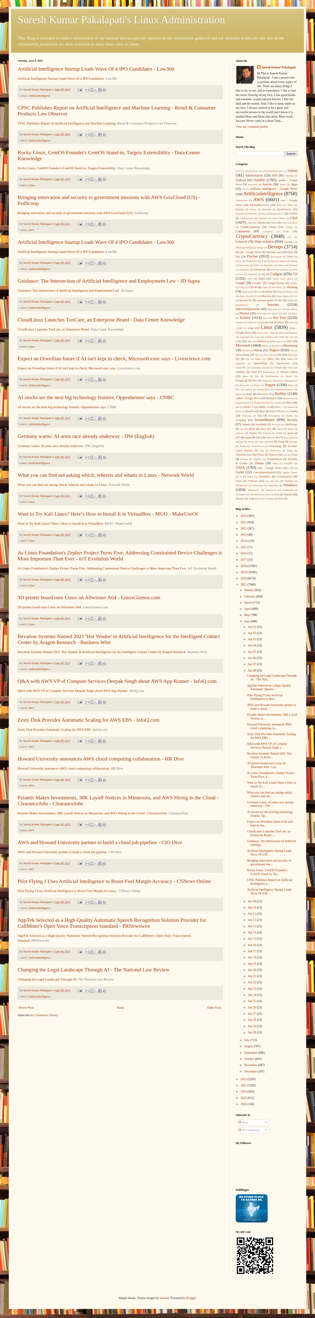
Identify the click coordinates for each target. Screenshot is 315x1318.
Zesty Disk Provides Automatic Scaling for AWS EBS (54, 729)
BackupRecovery (259, 205)
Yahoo (258, 498)
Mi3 (289, 341)
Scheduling (274, 415)
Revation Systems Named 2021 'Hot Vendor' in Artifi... (269, 755)
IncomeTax (245, 300)
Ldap (251, 328)
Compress (268, 231)
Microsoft (243, 345)
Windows (290, 485)
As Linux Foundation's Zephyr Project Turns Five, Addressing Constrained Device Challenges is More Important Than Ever (102, 568)
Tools (294, 454)
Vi (241, 476)
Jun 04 (252, 645)
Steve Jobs (288, 437)
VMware (253, 481)
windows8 (288, 490)
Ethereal (293, 265)
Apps (294, 184)
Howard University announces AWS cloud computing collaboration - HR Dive (101, 759)
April (247, 608)
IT (277, 313)
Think (290, 450)
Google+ (257, 283)
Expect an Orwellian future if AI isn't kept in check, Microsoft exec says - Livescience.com (114, 358)
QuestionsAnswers (284, 389)
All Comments (249, 1130)
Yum (281, 498)
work (267, 494)
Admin (292, 171)
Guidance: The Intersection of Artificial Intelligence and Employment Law (68, 290)
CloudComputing (250, 227)
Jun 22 (252, 982)
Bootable (266, 209)
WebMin (289, 481)
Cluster (272, 227)
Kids (291, 322)
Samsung (246, 415)
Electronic (244, 265)
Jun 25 (252, 1001)
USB (291, 468)
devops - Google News (248, 252)
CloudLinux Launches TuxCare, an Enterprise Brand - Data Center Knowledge (101, 320)
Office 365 (273, 358)
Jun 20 (252, 970)
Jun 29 (252, 1026)
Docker (252, 256)
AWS (31, 230)
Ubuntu (259, 463)
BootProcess (284, 209)
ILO (295, 296)
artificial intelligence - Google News (273, 188)
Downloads (276, 256)
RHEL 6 (263, 407)
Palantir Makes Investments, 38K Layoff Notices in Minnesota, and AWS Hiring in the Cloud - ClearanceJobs (92, 813)
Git (295, 274)
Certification (246, 218)
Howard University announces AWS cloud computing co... (269, 726)
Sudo (261, 441)
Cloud (294, 222)
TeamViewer (257, 446)
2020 (244, 578)
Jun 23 (252, 988)
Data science (264, 241)
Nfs (280, 354)
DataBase (289, 241)
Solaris (253, 433)
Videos (250, 476)
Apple (282, 184)
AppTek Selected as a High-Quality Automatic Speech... (269, 687)
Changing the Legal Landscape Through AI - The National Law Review (94, 970)
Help (279, 291)
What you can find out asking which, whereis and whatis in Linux (62, 484)
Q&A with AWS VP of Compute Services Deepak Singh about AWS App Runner (73, 691)
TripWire (257, 459)
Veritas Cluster (289, 472)
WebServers (242, 485)
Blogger (191, 1298)
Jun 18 (252, 957)
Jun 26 (252, 1007)
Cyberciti (241, 241)
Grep (241, 287)
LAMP (239, 328)
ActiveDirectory (275, 171)
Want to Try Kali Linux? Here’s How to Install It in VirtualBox (60, 523)
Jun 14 (252, 932)
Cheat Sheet (278, 218)
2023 (244, 1085)
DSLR (260, 261)
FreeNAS (252, 274)
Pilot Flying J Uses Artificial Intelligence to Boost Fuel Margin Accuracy (67, 891)
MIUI (265, 345)
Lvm (238, 341)
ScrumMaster (264, 420)
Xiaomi (288, 494)
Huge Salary (282, 296)
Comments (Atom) (46, 1015)
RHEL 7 (279, 407)
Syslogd (293, 441)
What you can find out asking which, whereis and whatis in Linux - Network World (106, 475)
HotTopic (240, 296)
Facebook (244, 269)
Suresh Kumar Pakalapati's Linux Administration (121, 20)
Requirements (242, 402)
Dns (238, 256)
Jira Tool (279, 317)
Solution (266, 433)
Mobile (275, 345)
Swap (281, 441)
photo (245, 376)
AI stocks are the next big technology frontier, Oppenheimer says (62, 407)
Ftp (263, 274)
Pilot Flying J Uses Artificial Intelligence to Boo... (264, 697)
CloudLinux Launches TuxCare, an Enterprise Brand (53, 329)
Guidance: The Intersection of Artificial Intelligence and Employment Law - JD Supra (109, 281)
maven (279, 341)
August (249, 1046)
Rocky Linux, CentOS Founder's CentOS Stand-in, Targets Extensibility (66, 168)
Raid (249, 394)
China (249, 222)
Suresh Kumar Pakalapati (278, 67)
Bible (290, 205)
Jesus (265, 318)
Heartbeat (267, 291)
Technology (275, 446)
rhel (237, 407)
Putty (290, 385)
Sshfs (268, 437)
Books (253, 209)
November (251, 1065)
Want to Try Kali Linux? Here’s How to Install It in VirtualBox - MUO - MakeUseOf (108, 514)
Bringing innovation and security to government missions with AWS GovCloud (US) (75, 213)
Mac (250, 341)
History (290, 291)
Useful (240, 472)
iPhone (294, 309)
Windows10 (253, 490)
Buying (273, 213)
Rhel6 (291, 407)
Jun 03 (252, 639)
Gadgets (276, 274)
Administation (254, 175)
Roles (238, 411)
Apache (267, 184)
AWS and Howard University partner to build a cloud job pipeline (62, 852)
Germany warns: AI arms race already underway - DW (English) (86, 436)
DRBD (290, 256)
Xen (276, 494)
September (251, 1052)
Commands (243, 231)
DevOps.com (273, 252)
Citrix (284, 222)
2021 (244, 584)
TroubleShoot (274, 459)
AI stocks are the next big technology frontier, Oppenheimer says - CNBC (96, 397)
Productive (267, 380)
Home (120, 1007)
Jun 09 (252, 901)
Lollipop (269, 337)
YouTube (269, 498)
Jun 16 (252, 945)
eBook (283, 261)
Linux (31, 185)
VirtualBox (265, 476)
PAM (254, 372)
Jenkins (245, 317)
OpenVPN (241, 367)
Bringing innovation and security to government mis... (269, 862)
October (249, 1059)
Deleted (249, 247)
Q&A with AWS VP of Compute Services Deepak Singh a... (267, 745)
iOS (283, 309)
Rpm (262, 411)
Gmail (261, 278)
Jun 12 (252, 920)
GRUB (253, 287)
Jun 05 (252, 651)
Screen (289, 415)
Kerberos (251, 322)
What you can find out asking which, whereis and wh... (270, 794)
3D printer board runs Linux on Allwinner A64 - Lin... (266, 765)
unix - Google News (270, 467)
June (247, 621)
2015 (244, 547)
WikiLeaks (273, 485)
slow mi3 (266, 428)
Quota (239, 394)
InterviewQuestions (248, 309)
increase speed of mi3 (269, 300)
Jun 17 (252, 951)
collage (289, 227)
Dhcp (290, 252)
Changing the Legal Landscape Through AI (47, 979)
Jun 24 (252, 995)
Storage (239, 441)
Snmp (290, 429)
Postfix (289, 376)
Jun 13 (252, 926)
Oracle (278, 367)
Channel (262, 218)
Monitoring (290, 345)
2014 (244, 541)
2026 (244, 1104)
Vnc (267, 481)
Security (292, 420)
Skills (252, 428)
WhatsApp (257, 485)
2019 (244, 572)
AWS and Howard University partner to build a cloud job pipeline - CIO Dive (100, 842)
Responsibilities (262, 402)
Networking (242, 354)
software (240, 433)
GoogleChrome (276, 283)
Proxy (257, 385)
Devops (275, 247)
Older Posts (214, 1007)
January (249, 590)
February (250, 596)
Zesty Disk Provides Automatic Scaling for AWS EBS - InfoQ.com (88, 720)
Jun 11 (252, 913)
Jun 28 (252, 1019)
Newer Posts (26, 1007)
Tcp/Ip (243, 446)
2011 (244, 522)
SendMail (261, 424)
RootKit (250, 411)
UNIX (240, 468)
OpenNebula (261, 363)
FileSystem (260, 269)
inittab (290, 300)
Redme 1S (272, 398)
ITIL (285, 313)
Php (257, 376)
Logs (257, 337)
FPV (295, 269)
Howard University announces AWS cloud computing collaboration (63, 768)
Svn (271, 441)
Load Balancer (290, 332)
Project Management (287, 380)
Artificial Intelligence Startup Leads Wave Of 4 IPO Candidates (61, 78)
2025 (244, 1098)
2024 (244, 1091)
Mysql (258, 350)
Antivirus (252, 184)
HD (255, 291)
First (286, 269)
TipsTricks (258, 454)
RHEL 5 (249, 407)
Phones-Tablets (288, 372)
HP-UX (253, 296)
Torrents (244, 459)
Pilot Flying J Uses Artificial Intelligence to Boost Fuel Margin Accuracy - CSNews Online (114, 881)
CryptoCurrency (252, 236)
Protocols (244, 385)
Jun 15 (252, 938)
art (243, 189)
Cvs (290, 237)
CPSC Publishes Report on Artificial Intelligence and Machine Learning (67, 123)
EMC (256, 265)
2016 (244, 553)
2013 (244, 534)
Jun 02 (252, 633)
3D (246, 171)
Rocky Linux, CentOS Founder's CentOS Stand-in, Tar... (267, 872)
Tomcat (273, 454)
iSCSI (260, 313)
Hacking (292, 287)
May (247, 615)
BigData (240, 209)
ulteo (275, 463)
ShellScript (291, 424)
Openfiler (240, 363)
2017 (238, 171)
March (248, 602)
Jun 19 (252, 963)
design (260, 247)
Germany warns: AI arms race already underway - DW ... (270, 804)
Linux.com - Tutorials (268, 332)
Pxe (237, 389)
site (242, 429)
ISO (269, 313)
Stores (251, 441)
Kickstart (279, 322)
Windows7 (271, 490)
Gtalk (264, 287)
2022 (244, 1079)
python (248, 389)
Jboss (294, 313)
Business (252, 213)
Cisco (273, 222)
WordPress (255, 494)
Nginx (291, 354)
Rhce (289, 402)
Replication (288, 398)
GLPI (250, 278)
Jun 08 (252, 670)
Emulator (268, 265)
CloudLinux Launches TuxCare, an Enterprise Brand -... (269, 833)
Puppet (270, 385)
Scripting (241, 420)
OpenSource (283, 363)
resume (278, 402)
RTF (283, 411)
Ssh (258, 437)
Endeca (281, 265)
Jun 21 (252, 976)
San (260, 415)
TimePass (241, 454)
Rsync (272, 411)
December (251, 1071)
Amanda (289, 175)
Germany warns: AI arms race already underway (50, 446)
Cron (286, 231)
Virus (239, 481)
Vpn (277, 481)
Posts (243, 1122)
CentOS (293, 213)
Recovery (263, 394)
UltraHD (288, 463)
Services (276, 424)
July (247, 1040)
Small (280, 429)
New (257, 354)
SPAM (279, 433)
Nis (238, 358)
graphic (293, 283)
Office (258, 359)
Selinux (246, 424)
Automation (241, 200)
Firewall (275, 269)
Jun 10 (252, 907)
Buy (264, 213)
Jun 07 (252, 664)
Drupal (249, 261)
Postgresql (241, 380)
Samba (293, 411)
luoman (164, 1298)
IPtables (244, 313)
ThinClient (275, 450)
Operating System (260, 367)
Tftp (261, 450)
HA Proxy (277, 287)
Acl (261, 171)
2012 (244, 528)
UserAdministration (264, 472)
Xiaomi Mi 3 (243, 498)
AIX (275, 175)
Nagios (274, 350)
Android (241, 180)
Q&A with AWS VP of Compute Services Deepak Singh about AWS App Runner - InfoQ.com (117, 681)
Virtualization (284, 476)
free (241, 274)
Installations (242, 305)
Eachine (272, 261)
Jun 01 (252, 627)
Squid (248, 437)
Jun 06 (252, 658)
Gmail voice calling (282, 278)
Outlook (240, 372)
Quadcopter (263, 389)
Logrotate (244, 337)
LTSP (281, 337)
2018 (244, 566)
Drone (239, 261)
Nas (292, 350)
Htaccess (266, 296)
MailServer (263, 341)
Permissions (269, 372)
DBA (238, 247)
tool (285, 454)
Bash (279, 205)
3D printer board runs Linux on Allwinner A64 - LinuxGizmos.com (89, 597)
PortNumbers (272, 376)
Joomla (239, 322)
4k (253, 171)
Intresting (272, 309)
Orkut (290, 367)
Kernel (264, 322)
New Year (269, 354)
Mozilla (246, 350)
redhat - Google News (248, 398)
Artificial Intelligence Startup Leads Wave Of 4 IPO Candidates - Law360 (96, 69)
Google (240, 283)
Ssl (277, 437)
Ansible (259, 180)
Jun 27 (252, 1013)
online (290, 359)
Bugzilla (240, 213)
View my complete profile (252, 126)
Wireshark (241, 494)
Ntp (247, 359)
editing (294, 261)
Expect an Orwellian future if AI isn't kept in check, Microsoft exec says (67, 368)
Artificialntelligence (39, 95)
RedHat (280, 394)
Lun (291, 337)
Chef (293, 218)
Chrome (261, 222)
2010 (244, 516)
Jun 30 (252, 1032)
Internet (273, 304)
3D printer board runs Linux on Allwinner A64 (49, 607)
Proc (254, 380)
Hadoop (245, 291)
